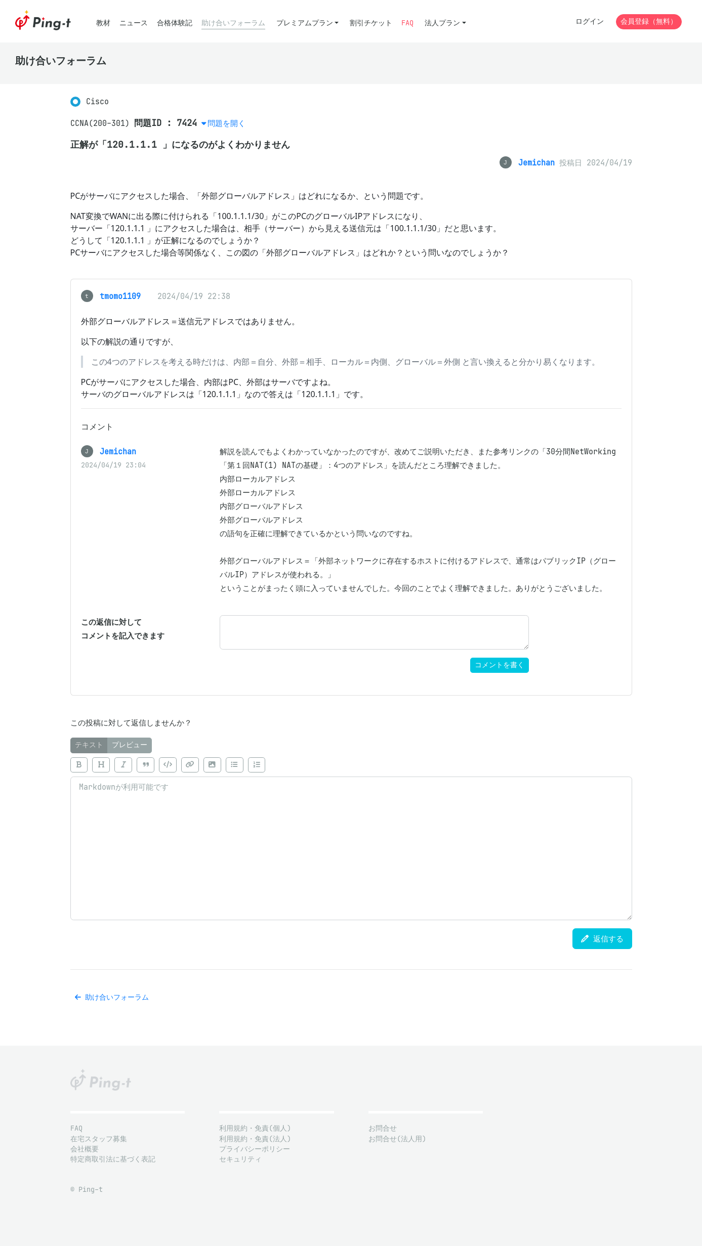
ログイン (589, 21)
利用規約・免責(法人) (255, 1139)
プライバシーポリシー (254, 1149)
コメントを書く (499, 665)
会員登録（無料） (649, 21)
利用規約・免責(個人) (255, 1128)
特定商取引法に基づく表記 (112, 1159)
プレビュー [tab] (129, 745)
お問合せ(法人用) (397, 1139)
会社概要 (84, 1149)
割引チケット (371, 23)
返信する (602, 938)
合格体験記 (174, 23)
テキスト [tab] (89, 745)
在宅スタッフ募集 (98, 1139)
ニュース (133, 23)
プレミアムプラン (304, 23)
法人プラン (442, 23)
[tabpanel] (351, 836)
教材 (103, 23)
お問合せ (382, 1128)
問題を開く (226, 123)
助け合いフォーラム (233, 23)
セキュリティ (240, 1159)
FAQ (407, 23)
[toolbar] (351, 765)
